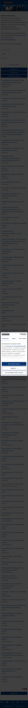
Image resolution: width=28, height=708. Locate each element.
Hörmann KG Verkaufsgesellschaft (16, 346)
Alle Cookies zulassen (14, 364)
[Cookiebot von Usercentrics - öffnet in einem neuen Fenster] (20, 334)
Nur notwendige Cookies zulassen (14, 372)
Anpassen (14, 368)
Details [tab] (14, 338)
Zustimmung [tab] (5, 338)
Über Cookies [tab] (22, 338)
